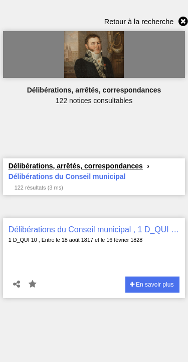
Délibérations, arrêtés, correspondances (76, 166)
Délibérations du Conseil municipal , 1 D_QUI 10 (94, 229)
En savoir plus (152, 284)
